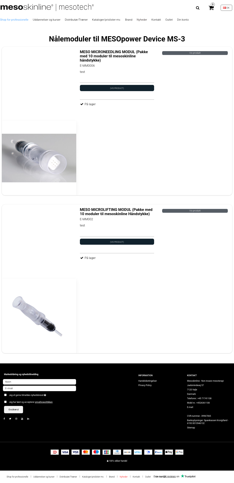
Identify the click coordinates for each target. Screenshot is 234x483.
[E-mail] (39, 388)
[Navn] (39, 381)
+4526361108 (203, 403)
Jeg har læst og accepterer (31, 402)
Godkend (13, 409)
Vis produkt (195, 53)
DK (226, 7)
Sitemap (191, 427)
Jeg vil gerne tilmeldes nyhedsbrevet (40, 394)
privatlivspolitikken (44, 402)
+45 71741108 (205, 398)
